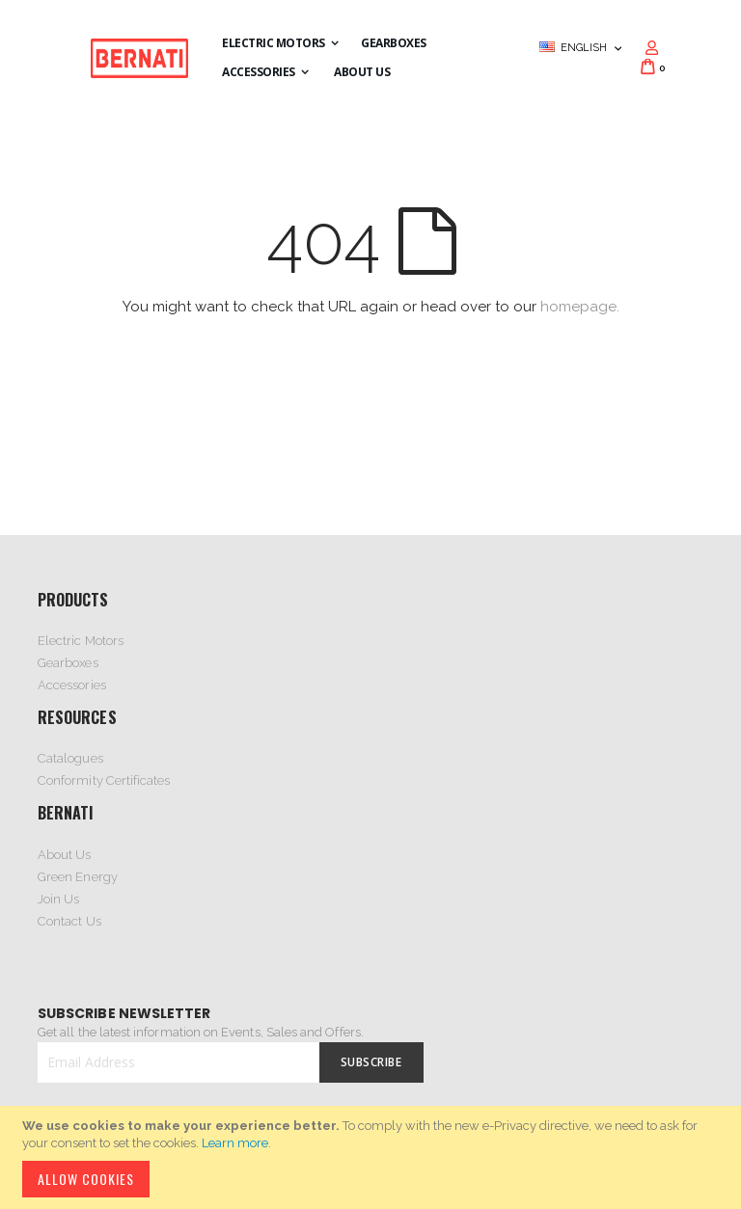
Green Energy (78, 877)
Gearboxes (68, 663)
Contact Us (69, 921)
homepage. (579, 306)
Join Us (58, 899)
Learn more (235, 1143)
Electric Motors (81, 640)
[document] (373, 1157)
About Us (65, 854)
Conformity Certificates (104, 780)
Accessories (72, 685)
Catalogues (70, 758)
